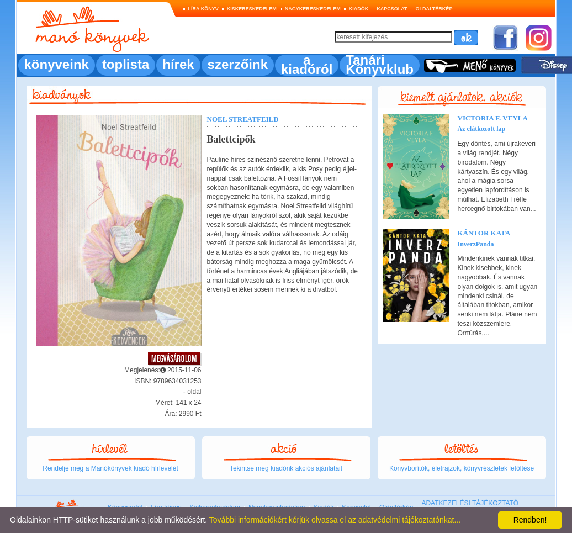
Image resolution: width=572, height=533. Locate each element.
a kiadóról (306, 64)
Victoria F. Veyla (493, 118)
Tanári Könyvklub (380, 64)
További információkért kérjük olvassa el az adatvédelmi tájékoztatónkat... (334, 519)
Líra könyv (203, 9)
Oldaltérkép (434, 9)
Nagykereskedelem (313, 9)
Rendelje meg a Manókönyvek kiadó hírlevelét (110, 468)
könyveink (56, 64)
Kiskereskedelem (252, 9)
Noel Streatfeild (243, 119)
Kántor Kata (484, 233)
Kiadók (359, 9)
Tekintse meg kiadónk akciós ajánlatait (286, 468)
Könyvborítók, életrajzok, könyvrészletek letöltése (461, 468)
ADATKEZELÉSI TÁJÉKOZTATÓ (469, 503)
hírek (178, 64)
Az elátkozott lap (482, 129)
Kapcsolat (392, 9)
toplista (125, 64)
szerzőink (238, 64)
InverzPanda (476, 244)
